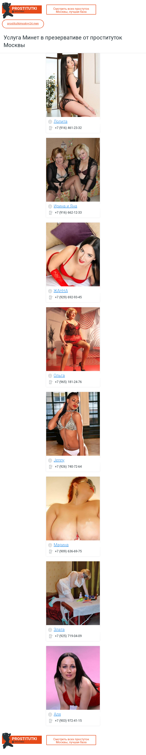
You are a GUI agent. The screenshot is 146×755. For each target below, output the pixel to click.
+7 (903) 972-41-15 (68, 720)
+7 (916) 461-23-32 (68, 128)
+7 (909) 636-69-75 (68, 551)
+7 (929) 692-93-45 (68, 297)
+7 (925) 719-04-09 (68, 636)
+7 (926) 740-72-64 (68, 466)
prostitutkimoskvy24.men (23, 23)
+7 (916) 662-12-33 (68, 212)
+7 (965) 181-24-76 (68, 382)
